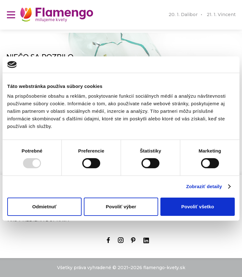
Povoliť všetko (197, 206)
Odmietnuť (44, 206)
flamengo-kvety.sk (164, 267)
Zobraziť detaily (204, 186)
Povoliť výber (121, 206)
